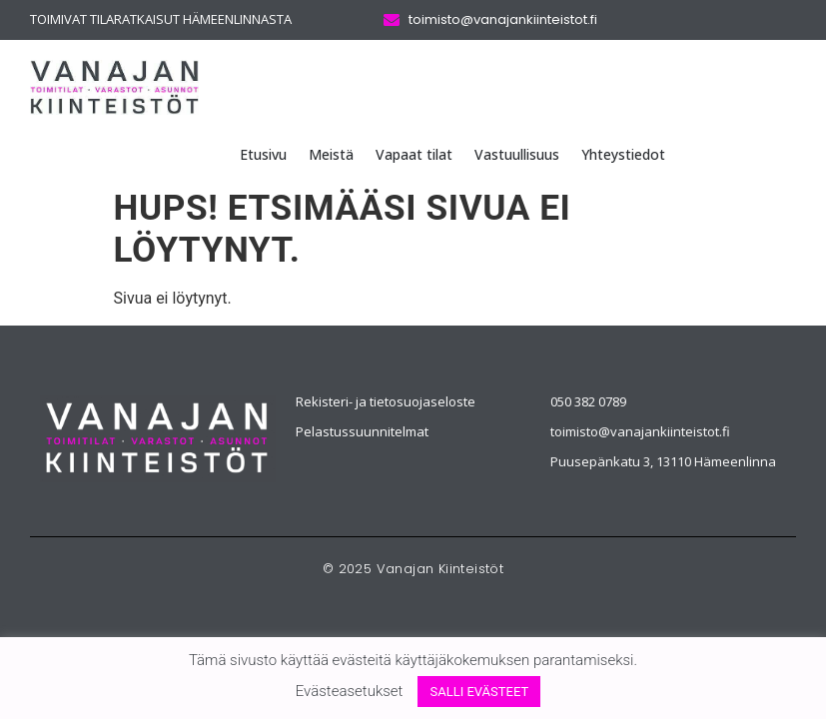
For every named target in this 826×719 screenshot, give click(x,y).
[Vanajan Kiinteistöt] (158, 438)
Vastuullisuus (516, 154)
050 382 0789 (588, 401)
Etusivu (263, 154)
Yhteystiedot (623, 154)
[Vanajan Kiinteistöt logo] (114, 87)
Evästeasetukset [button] (350, 691)
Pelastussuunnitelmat (362, 431)
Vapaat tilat (414, 154)
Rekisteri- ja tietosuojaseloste (385, 401)
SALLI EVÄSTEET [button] (478, 691)
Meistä (331, 154)
